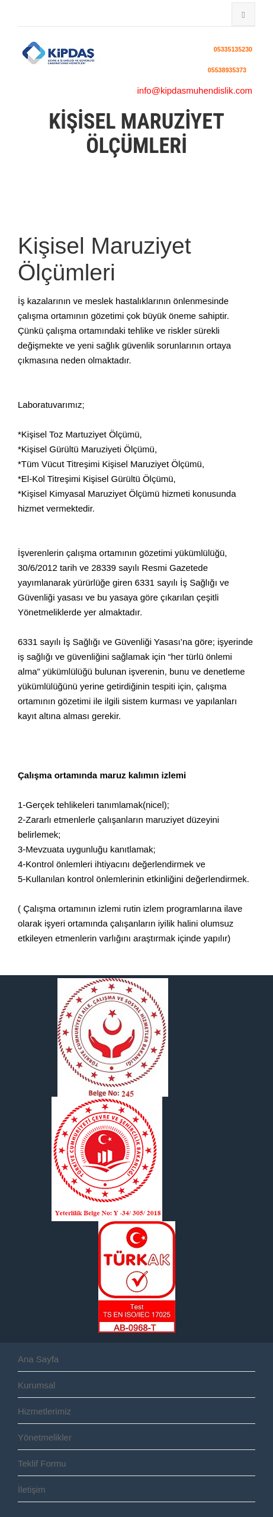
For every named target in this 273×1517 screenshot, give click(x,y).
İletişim (32, 1489)
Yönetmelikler (45, 1437)
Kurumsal (36, 1385)
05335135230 (233, 49)
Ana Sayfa (38, 1359)
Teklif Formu (42, 1463)
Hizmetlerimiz (44, 1411)
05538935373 (227, 69)
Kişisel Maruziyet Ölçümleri (104, 259)
